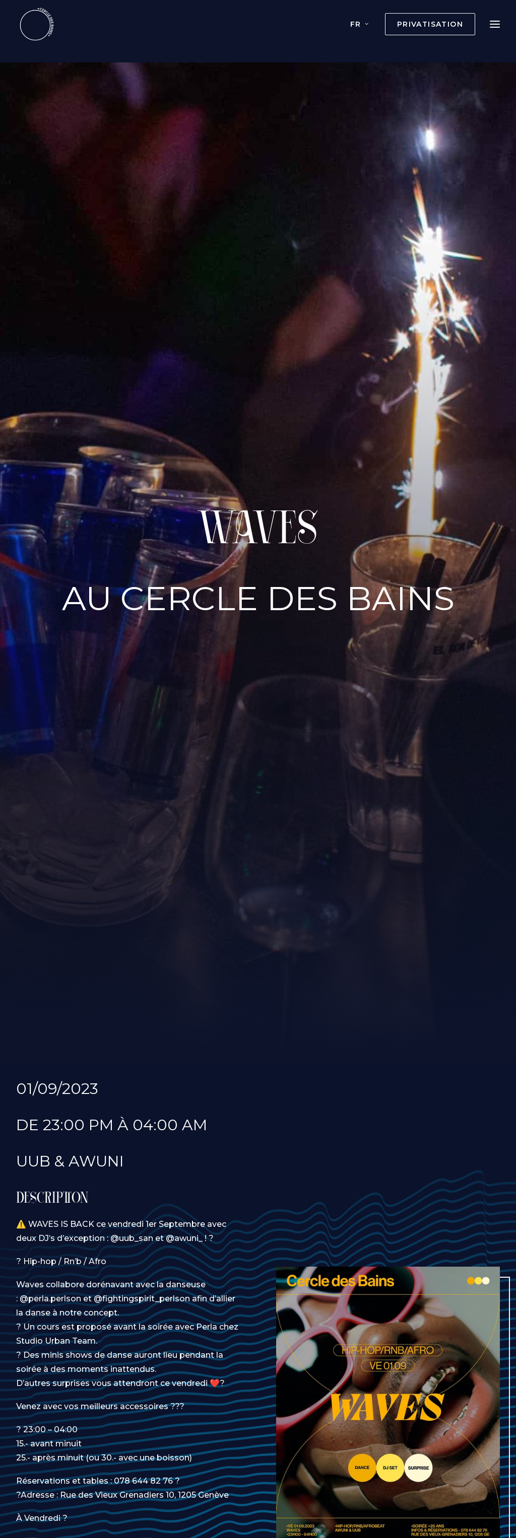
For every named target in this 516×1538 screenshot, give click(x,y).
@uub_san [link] (131, 1221)
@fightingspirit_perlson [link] (142, 1281)
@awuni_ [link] (184, 1221)
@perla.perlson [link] (50, 1281)
